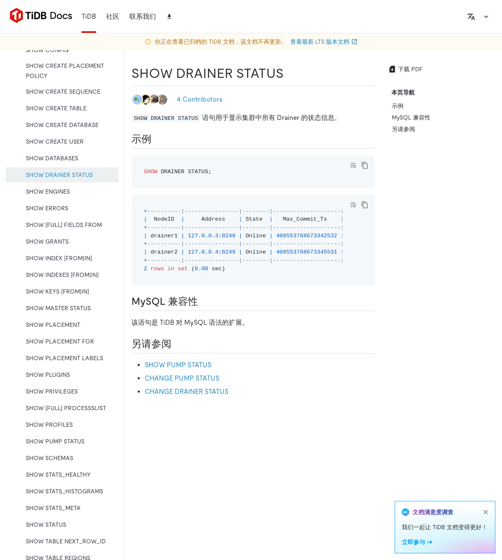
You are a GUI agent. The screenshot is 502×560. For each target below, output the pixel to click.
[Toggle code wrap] (353, 165)
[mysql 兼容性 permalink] (205, 301)
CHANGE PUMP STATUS (182, 378)
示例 (397, 105)
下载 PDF (405, 69)
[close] (486, 512)
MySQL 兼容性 (411, 117)
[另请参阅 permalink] (178, 344)
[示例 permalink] (158, 139)
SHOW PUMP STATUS (178, 365)
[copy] (365, 165)
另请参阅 (403, 129)
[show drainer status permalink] (290, 73)
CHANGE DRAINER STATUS (186, 392)
